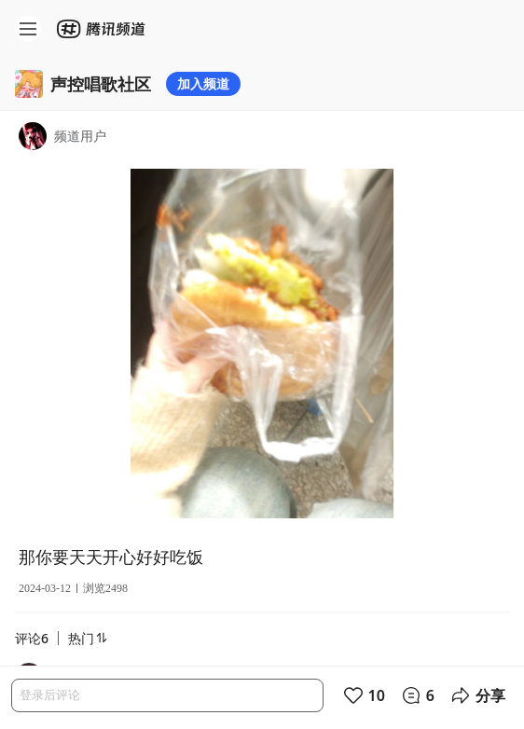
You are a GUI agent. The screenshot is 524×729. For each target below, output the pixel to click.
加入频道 (203, 83)
